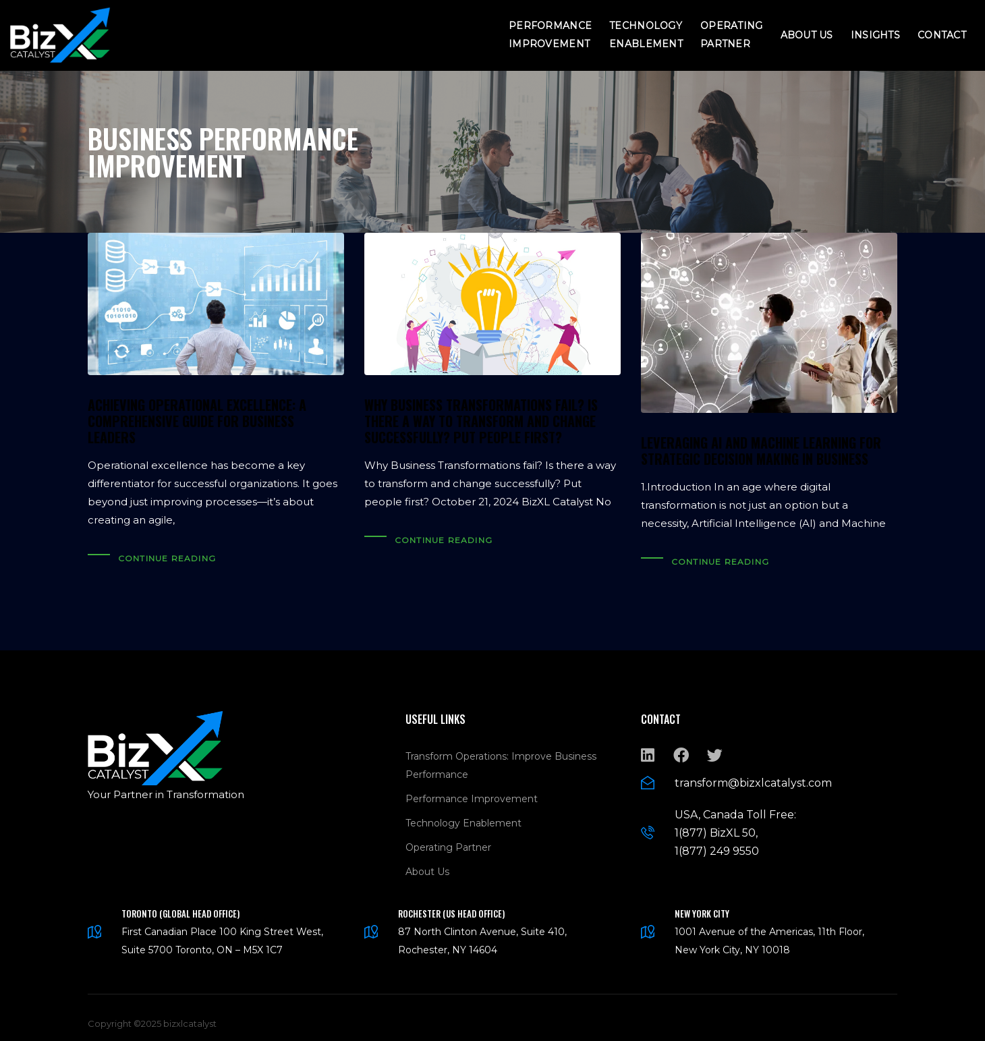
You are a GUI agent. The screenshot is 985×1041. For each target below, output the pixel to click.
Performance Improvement (550, 35)
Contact (942, 35)
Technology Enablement (646, 35)
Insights (875, 35)
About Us (807, 35)
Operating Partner (731, 35)
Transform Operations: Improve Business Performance (500, 755)
